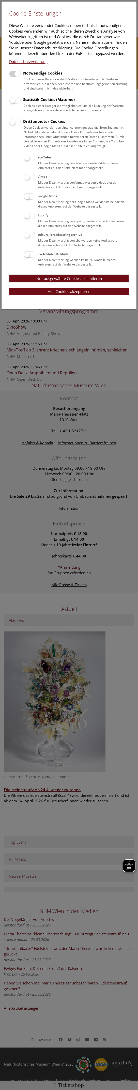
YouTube (44, 157)
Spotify (43, 215)
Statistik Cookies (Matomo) (49, 99)
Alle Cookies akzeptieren (69, 291)
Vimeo (42, 176)
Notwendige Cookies (42, 73)
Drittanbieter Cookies (44, 121)
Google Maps (47, 196)
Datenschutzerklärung (28, 61)
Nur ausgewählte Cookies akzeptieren (69, 278)
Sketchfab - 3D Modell (54, 254)
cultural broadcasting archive (60, 234)
